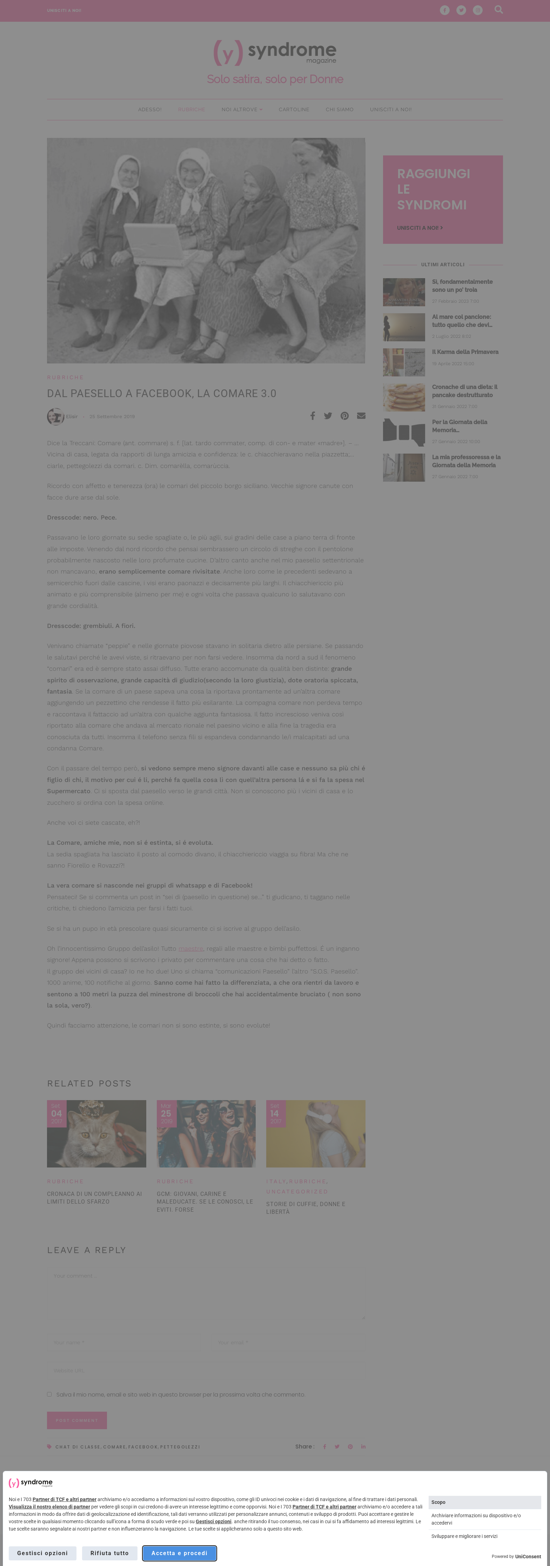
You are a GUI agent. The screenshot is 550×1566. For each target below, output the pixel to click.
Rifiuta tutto (109, 1553)
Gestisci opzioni (214, 1521)
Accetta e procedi (180, 1553)
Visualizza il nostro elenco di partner (49, 1507)
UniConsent (528, 1556)
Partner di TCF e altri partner (64, 1499)
